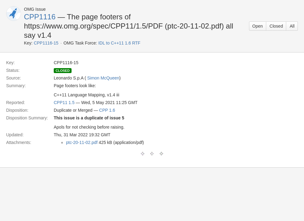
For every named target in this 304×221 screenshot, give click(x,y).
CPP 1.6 (107, 110)
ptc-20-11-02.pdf (82, 142)
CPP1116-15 (46, 43)
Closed (276, 26)
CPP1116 (40, 17)
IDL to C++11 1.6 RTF (119, 43)
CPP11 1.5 (64, 102)
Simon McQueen (103, 78)
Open (257, 26)
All (292, 26)
